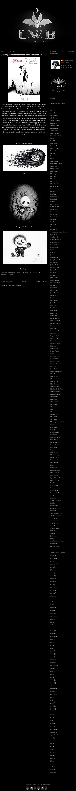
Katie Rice (53, 305)
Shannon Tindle (55, 493)
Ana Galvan (53, 123)
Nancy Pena (53, 424)
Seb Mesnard (68, 60)
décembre (53, 579)
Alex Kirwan (53, 118)
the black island (54, 546)
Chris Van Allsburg (55, 184)
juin (51, 570)
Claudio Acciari (54, 186)
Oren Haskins (54, 440)
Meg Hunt (53, 399)
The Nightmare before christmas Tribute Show (21, 55)
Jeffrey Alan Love (55, 265)
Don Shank (53, 214)
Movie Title (53, 417)
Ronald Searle (54, 468)
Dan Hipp (53, 194)
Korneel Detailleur (55, 323)
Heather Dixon (54, 242)
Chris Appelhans (55, 174)
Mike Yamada (54, 412)
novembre (53, 558)
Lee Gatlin (53, 333)
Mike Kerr (53, 409)
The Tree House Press (56, 516)
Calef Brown (54, 161)
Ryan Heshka (54, 475)
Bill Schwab (53, 146)
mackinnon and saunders (57, 541)
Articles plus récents (7, 281)
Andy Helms (54, 131)
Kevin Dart (53, 316)
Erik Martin (53, 222)
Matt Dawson (54, 384)
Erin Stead (53, 224)
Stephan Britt (54, 506)
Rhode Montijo (55, 455)
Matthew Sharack (55, 394)
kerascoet (53, 538)
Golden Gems (54, 229)
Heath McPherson (55, 240)
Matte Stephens (55, 386)
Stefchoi (52, 503)
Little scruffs (54, 348)
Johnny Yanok (54, 280)
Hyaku (52, 250)
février (52, 555)
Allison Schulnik (55, 120)
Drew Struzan (54, 217)
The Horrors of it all (56, 513)
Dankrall (52, 202)
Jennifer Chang (54, 267)
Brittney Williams (55, 156)
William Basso (54, 528)
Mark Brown (54, 374)
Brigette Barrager (55, 151)
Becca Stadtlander (55, 136)
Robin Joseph (54, 462)
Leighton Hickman (56, 336)
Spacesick (53, 498)
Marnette (53, 379)
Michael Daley (54, 404)
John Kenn (53, 277)
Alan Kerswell (54, 115)
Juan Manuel (54, 293)
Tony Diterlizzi (54, 523)
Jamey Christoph (55, 260)
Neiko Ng (53, 429)
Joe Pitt (52, 275)
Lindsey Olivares (55, 343)
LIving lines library (55, 326)
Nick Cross (53, 435)
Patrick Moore (54, 445)
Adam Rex (53, 113)
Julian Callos (54, 295)
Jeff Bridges (53, 262)
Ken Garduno (54, 310)
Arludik (12, 274)
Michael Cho (54, 402)
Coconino (53, 189)
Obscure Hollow (55, 437)
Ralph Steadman (55, 450)
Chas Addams (54, 171)
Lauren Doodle (54, 331)
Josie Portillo (54, 290)
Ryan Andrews (54, 473)
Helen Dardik (54, 247)
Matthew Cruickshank (56, 389)
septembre (53, 564)
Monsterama (54, 414)
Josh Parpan (53, 288)
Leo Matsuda (54, 338)
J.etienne (52, 252)
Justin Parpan (54, 300)
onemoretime (54, 543)
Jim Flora (53, 272)
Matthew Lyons (55, 391)
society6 (52, 101)
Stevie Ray (53, 511)
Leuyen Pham (54, 341)
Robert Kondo (54, 457)
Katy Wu (53, 308)
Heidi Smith (54, 245)
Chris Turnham (54, 181)
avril (51, 602)
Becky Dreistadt (55, 138)
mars (51, 561)
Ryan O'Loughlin (55, 478)
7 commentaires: (31, 272)
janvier (52, 576)
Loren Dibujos (54, 356)
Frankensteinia (54, 227)
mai (51, 599)
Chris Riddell (54, 176)
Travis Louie (54, 526)
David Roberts (54, 207)
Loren (52, 354)
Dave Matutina (54, 204)
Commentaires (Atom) (16, 285)
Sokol (52, 495)
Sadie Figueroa (54, 480)
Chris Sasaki (53, 179)
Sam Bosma (53, 483)
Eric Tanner (53, 219)
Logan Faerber (54, 351)
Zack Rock (53, 533)
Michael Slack (54, 407)
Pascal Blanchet (54, 442)
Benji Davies (53, 143)
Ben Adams (53, 141)
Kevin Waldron (54, 318)
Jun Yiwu (53, 298)
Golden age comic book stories (59, 232)
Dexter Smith (54, 212)
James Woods (54, 257)
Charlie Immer (54, 169)
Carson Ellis (53, 166)
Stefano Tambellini (55, 500)
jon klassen (53, 536)
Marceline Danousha (56, 371)
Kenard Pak (53, 313)
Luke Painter (54, 369)
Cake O (52, 158)
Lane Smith (53, 328)
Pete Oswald (53, 447)
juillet (52, 619)
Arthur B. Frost (55, 133)
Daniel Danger (54, 196)
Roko (52, 465)
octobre (52, 581)
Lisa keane (53, 346)
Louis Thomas (54, 361)
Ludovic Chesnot (55, 364)
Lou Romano (54, 359)
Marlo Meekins (54, 376)
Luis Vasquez (54, 366)
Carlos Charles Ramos (56, 164)
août (51, 567)
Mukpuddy (53, 419)
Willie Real (53, 531)
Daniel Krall (53, 199)
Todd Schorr (54, 518)
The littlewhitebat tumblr (57, 103)
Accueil (24, 281)
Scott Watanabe (54, 485)
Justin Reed (53, 303)
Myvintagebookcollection (57, 422)
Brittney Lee (54, 153)
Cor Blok (53, 191)
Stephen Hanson (55, 508)
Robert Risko (54, 460)
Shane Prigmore (54, 490)
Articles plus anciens (41, 281)
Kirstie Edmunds (55, 321)
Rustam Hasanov (55, 470)
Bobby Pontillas (54, 148)
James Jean (53, 255)
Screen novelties (54, 488)
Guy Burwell (54, 237)
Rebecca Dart (54, 452)
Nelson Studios (54, 432)
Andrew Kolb (54, 128)
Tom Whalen (54, 521)
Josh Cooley (53, 285)
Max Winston (54, 397)
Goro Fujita (53, 234)
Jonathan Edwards (55, 283)
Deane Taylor (54, 209)
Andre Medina (54, 125)
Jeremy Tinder (54, 270)
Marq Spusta (54, 381)
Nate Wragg (53, 427)
